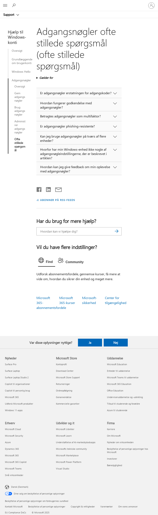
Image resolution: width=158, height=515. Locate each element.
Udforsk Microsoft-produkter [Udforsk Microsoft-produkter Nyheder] (19, 403)
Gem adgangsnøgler (19, 96)
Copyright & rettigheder (83, 506)
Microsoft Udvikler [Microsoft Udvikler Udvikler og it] (65, 429)
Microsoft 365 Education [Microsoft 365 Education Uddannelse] (119, 383)
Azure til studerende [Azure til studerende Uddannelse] (117, 410)
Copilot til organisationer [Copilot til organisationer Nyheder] (17, 383)
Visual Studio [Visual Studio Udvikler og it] (62, 468)
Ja (90, 343)
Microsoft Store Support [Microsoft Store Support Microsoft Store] (68, 377)
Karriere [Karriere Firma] (111, 429)
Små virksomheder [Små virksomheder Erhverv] (14, 475)
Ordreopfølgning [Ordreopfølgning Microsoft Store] (64, 390)
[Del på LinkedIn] (46, 188)
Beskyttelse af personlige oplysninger (46, 506)
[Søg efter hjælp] (14, 5)
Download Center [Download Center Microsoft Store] (64, 370)
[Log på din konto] (151, 5)
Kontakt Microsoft (14, 506)
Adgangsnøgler (19, 80)
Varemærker (106, 506)
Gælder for (46, 78)
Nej (115, 343)
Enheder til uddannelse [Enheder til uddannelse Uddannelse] (118, 370)
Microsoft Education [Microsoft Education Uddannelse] (117, 364)
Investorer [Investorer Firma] (112, 458)
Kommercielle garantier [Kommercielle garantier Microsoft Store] (67, 403)
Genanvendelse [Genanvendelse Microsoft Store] (63, 397)
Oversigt (17, 51)
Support (9, 15)
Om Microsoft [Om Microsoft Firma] (114, 435)
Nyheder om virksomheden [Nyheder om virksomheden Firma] (120, 442)
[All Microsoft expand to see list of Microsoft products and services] (5, 5)
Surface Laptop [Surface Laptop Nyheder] (12, 370)
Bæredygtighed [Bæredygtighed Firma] (114, 465)
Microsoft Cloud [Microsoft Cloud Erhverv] (13, 429)
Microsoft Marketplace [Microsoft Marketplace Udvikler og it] (67, 455)
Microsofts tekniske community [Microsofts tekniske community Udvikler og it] (71, 448)
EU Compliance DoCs (15, 512)
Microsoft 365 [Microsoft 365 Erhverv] (12, 455)
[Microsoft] (79, 3)
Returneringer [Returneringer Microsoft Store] (63, 383)
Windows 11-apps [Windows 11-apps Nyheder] (14, 410)
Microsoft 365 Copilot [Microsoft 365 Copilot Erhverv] (16, 461)
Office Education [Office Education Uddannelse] (115, 390)
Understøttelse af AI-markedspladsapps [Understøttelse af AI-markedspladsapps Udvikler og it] (75, 442)
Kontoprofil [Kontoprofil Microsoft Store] (61, 364)
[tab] (46, 261)
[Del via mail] (56, 188)
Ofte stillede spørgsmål (19, 144)
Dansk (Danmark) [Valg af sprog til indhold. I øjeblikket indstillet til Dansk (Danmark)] (19, 486)
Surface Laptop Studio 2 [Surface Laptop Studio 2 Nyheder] (17, 377)
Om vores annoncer (128, 506)
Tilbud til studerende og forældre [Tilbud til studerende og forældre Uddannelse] (123, 403)
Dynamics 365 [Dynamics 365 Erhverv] (12, 448)
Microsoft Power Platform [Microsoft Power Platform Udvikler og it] (68, 461)
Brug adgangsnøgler (19, 111)
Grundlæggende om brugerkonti (22, 61)
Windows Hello (21, 71)
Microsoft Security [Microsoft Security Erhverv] (14, 435)
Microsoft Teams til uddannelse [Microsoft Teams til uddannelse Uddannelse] (122, 377)
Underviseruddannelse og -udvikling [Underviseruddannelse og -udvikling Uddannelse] (125, 397)
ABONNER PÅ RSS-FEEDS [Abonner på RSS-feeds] (57, 200)
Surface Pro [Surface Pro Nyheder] (10, 364)
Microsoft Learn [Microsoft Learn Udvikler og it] (64, 435)
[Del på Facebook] (39, 188)
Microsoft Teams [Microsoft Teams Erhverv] (13, 468)
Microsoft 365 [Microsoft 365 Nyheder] (12, 397)
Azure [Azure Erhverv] (8, 442)
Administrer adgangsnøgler (20, 126)
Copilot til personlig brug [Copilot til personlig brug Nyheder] (17, 390)
